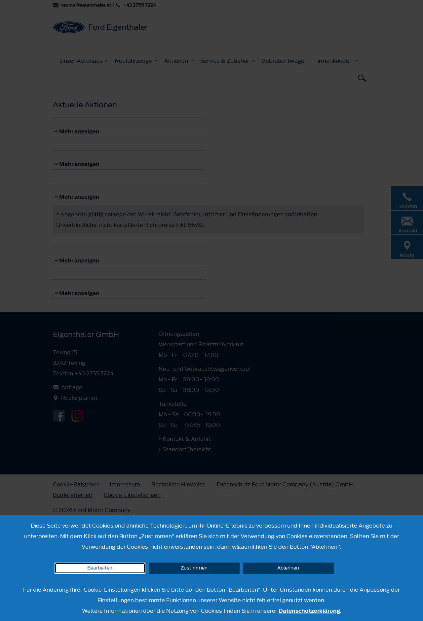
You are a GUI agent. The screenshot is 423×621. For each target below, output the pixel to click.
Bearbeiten (99, 568)
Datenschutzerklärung (309, 611)
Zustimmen (194, 568)
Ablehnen (288, 568)
